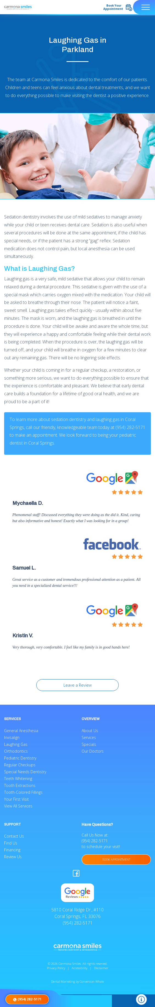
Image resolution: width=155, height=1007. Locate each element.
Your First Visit (16, 799)
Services (89, 737)
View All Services (18, 806)
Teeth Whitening (18, 778)
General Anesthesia (21, 730)
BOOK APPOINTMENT (116, 859)
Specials (89, 744)
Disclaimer (101, 968)
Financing (12, 849)
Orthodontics (16, 751)
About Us (90, 730)
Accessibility (79, 968)
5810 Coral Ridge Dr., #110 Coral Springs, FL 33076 (77, 913)
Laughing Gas (15, 744)
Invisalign (12, 737)
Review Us (13, 856)
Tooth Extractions (19, 785)
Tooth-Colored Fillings (23, 792)
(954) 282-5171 (130, 427)
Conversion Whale (92, 981)
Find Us (10, 843)
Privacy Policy (56, 968)
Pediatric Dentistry (20, 758)
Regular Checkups (19, 764)
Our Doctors (93, 751)
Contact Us (14, 836)
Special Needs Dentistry (25, 771)
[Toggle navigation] (144, 7)
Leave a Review (77, 685)
